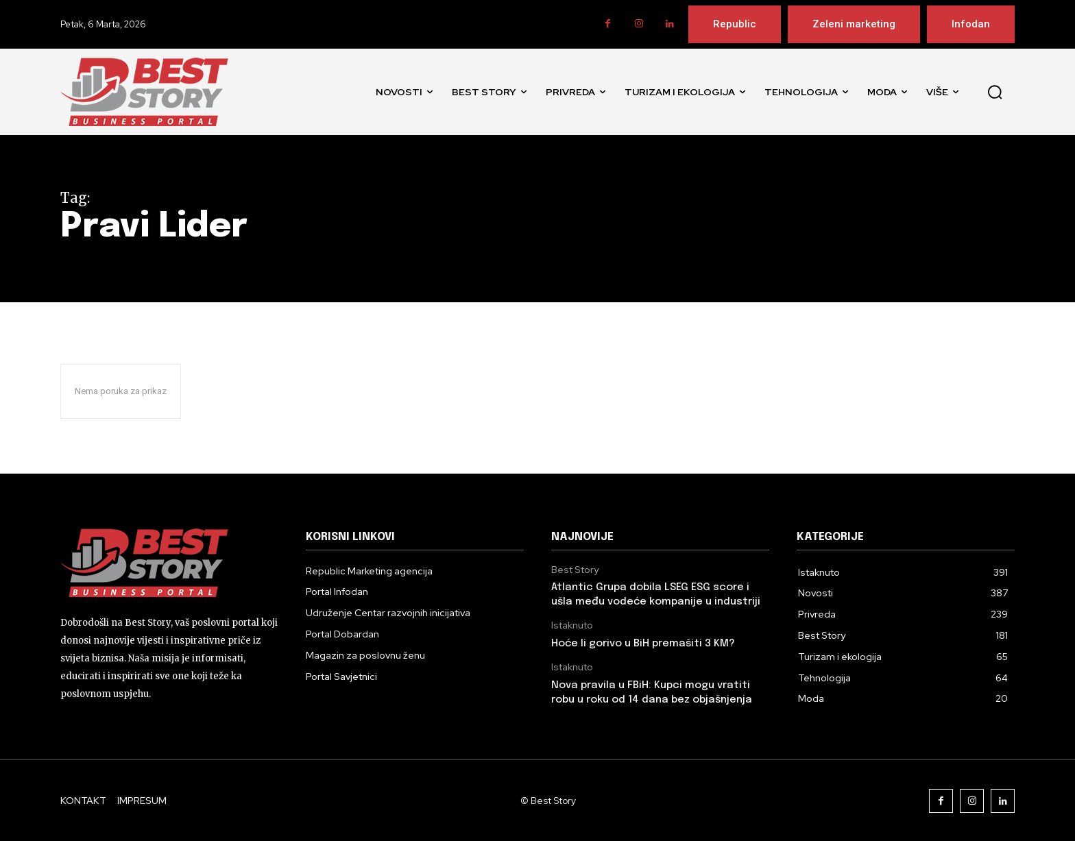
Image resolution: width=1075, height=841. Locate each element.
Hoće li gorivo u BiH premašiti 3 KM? (643, 643)
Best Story (575, 570)
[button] (995, 92)
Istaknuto (572, 625)
